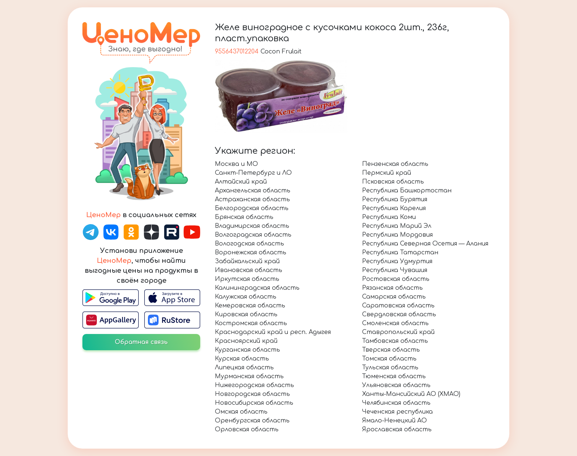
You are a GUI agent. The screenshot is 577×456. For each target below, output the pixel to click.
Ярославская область (397, 429)
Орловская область (247, 429)
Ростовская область (395, 279)
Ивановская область (248, 270)
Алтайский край (241, 181)
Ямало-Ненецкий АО (394, 420)
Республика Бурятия (394, 199)
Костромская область (251, 323)
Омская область (241, 411)
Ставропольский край (398, 332)
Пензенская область (395, 164)
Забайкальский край (247, 261)
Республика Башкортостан (407, 190)
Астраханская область (252, 199)
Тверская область (391, 350)
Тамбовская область (395, 341)
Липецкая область (244, 367)
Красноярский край (246, 341)
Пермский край (386, 173)
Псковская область (393, 181)
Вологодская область (249, 243)
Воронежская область (250, 252)
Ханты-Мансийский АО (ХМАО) (411, 394)
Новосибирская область (254, 403)
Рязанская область (392, 288)
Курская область (242, 358)
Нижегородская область (254, 385)
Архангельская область (252, 190)
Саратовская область (398, 305)
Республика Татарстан (400, 252)
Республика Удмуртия (397, 261)
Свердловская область (399, 314)
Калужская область (245, 296)
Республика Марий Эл (396, 226)
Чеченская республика (397, 411)
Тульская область (390, 367)
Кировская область (246, 314)
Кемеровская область (250, 305)
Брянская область (244, 217)
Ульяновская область (396, 385)
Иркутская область (247, 279)
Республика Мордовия (397, 235)
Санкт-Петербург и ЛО (253, 173)
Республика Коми (389, 217)
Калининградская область (257, 288)
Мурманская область (249, 376)
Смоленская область (395, 323)
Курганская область (247, 350)
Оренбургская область (252, 420)
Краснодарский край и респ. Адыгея (273, 332)
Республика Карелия (394, 208)
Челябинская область (396, 403)
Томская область (389, 358)
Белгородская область (251, 208)
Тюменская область (394, 376)
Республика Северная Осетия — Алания (425, 243)
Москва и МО (236, 164)
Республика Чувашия (394, 270)
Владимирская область (252, 226)
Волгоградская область (253, 235)
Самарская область (394, 296)
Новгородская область (252, 394)
